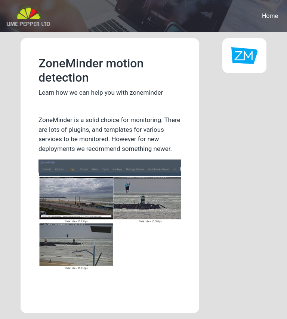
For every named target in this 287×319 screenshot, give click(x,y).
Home (270, 15)
